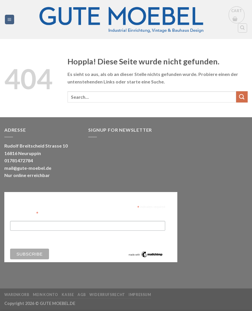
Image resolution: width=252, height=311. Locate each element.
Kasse (68, 295)
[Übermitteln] (242, 97)
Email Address (24, 213)
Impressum (140, 295)
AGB (82, 295)
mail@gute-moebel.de (27, 168)
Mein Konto (45, 295)
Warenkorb (16, 295)
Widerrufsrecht (107, 295)
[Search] (242, 28)
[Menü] (9, 19)
